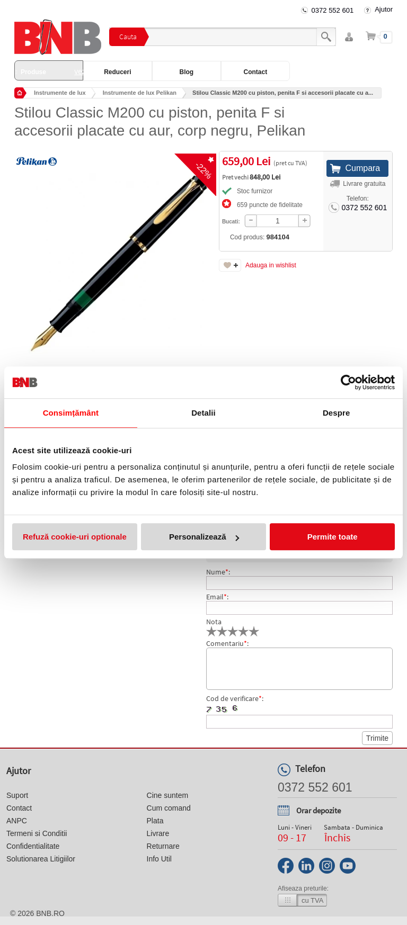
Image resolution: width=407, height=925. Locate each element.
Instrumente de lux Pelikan (139, 92)
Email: (217, 596)
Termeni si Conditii (36, 833)
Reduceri (117, 72)
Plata (155, 820)
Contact (256, 72)
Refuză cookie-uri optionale (75, 536)
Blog (187, 72)
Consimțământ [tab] (71, 412)
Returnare (163, 846)
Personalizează (204, 536)
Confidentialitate (32, 846)
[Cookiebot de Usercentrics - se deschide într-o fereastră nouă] (348, 382)
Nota (214, 621)
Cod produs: (259, 237)
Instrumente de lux (60, 92)
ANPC (16, 820)
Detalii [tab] (203, 412)
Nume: (218, 572)
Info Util (159, 859)
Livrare (158, 833)
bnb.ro (50, 913)
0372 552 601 (333, 10)
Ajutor (384, 9)
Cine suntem (168, 795)
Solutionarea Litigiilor (40, 859)
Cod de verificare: (234, 698)
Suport (17, 795)
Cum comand (169, 808)
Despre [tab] (336, 412)
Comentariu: (227, 643)
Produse (49, 71)
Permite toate (332, 536)
